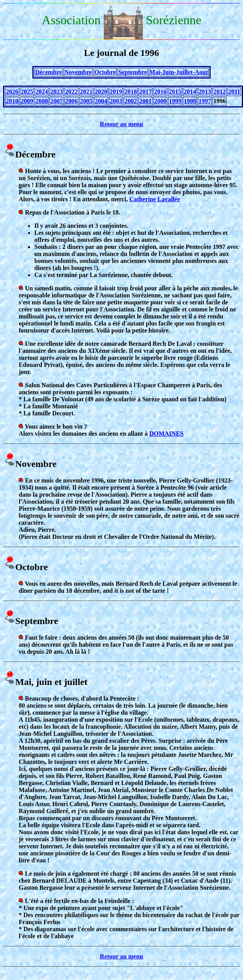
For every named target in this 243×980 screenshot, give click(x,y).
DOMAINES (166, 433)
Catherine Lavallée (154, 199)
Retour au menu (121, 124)
